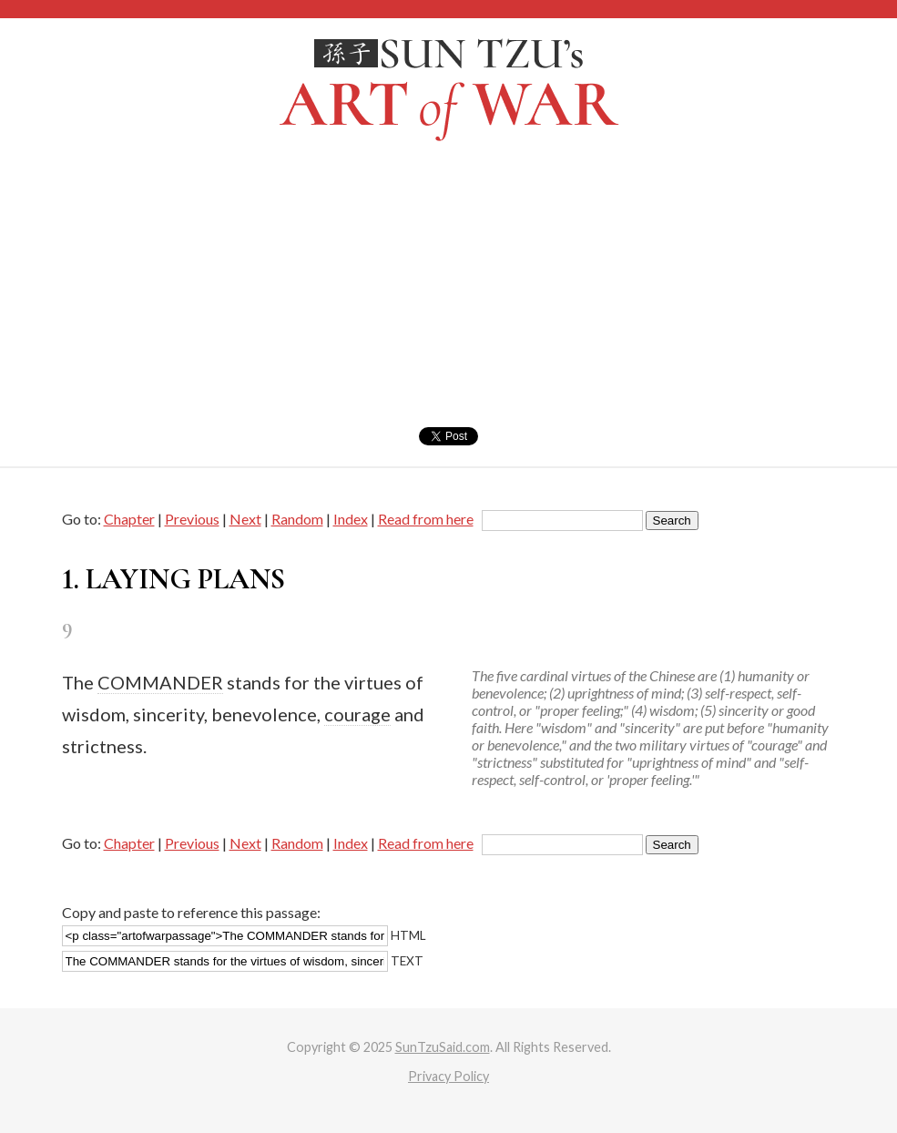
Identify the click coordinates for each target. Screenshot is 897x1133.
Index (350, 518)
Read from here (426, 518)
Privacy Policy (448, 1076)
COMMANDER (160, 682)
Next (245, 518)
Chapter (129, 518)
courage (357, 714)
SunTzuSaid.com (442, 1047)
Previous (192, 518)
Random (297, 518)
